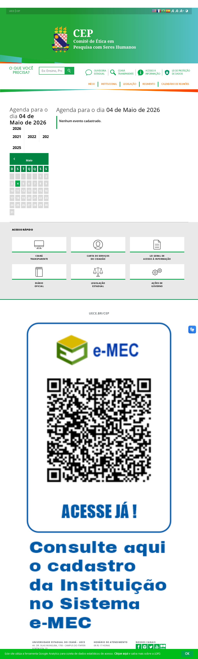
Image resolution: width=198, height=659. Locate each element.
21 (34, 178)
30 (46, 185)
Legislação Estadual (98, 256)
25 (17, 185)
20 (29, 178)
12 (23, 171)
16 (46, 171)
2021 (17, 117)
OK (187, 654)
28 (34, 185)
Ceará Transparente (39, 229)
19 (23, 178)
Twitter (151, 627)
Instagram (145, 627)
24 (12, 185)
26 (23, 185)
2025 (17, 128)
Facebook (139, 627)
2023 (47, 117)
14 (34, 171)
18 (17, 178)
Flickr (163, 627)
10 (12, 171)
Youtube (157, 627)
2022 (32, 117)
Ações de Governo (157, 256)
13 (29, 171)
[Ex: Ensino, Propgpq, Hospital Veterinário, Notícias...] (52, 71)
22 (40, 178)
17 (12, 178)
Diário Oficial (39, 256)
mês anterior (14, 139)
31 (12, 193)
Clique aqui (121, 653)
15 (40, 171)
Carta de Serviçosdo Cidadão (98, 229)
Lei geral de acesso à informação (157, 229)
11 (17, 171)
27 (29, 185)
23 (46, 178)
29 (40, 185)
